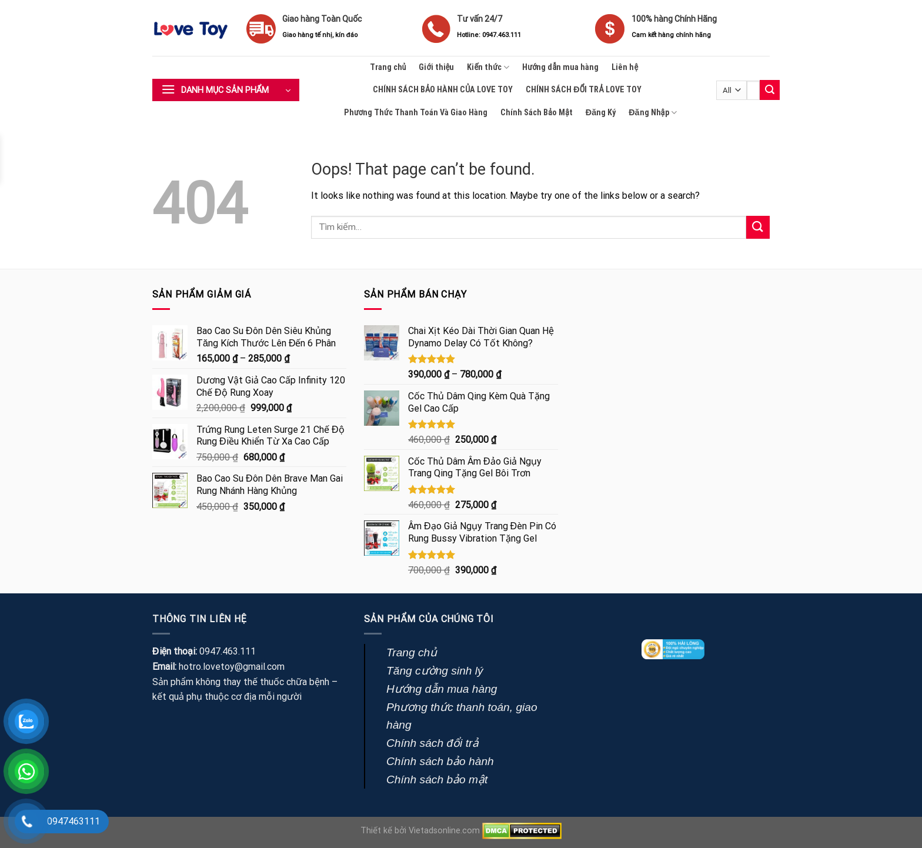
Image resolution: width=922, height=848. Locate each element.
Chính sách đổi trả (432, 743)
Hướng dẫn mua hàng (560, 67)
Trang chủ (388, 67)
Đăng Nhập (652, 112)
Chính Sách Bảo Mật (536, 113)
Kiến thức (488, 67)
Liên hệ (625, 67)
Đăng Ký (601, 113)
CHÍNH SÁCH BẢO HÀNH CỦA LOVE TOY (443, 90)
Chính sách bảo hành (440, 761)
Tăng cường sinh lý (434, 671)
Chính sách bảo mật (436, 779)
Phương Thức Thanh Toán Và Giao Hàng (415, 113)
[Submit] (770, 90)
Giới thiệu (436, 67)
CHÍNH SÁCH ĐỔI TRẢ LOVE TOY (583, 90)
